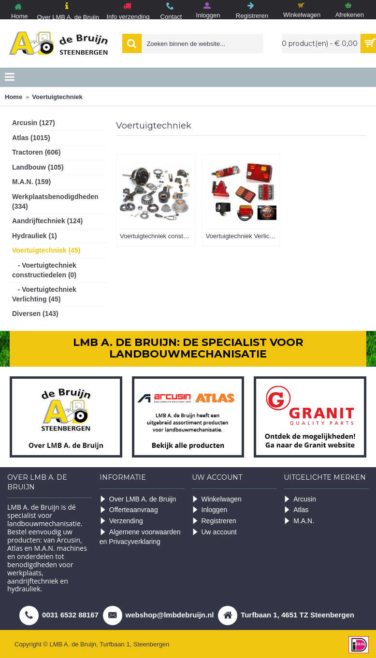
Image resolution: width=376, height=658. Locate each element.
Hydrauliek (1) (34, 236)
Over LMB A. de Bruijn (138, 499)
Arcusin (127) (33, 123)
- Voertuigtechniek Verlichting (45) (44, 294)
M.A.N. (299, 521)
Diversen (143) (35, 313)
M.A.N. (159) (31, 182)
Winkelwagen (217, 499)
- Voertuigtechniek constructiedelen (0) (44, 270)
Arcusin (300, 499)
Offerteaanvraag (129, 510)
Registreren (214, 521)
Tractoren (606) (36, 152)
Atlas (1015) (31, 138)
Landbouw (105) (38, 167)
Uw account (214, 532)
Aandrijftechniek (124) (47, 221)
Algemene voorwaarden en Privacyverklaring (140, 537)
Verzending (121, 521)
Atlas (296, 510)
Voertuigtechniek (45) (46, 250)
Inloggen (210, 510)
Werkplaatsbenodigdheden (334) (55, 201)
